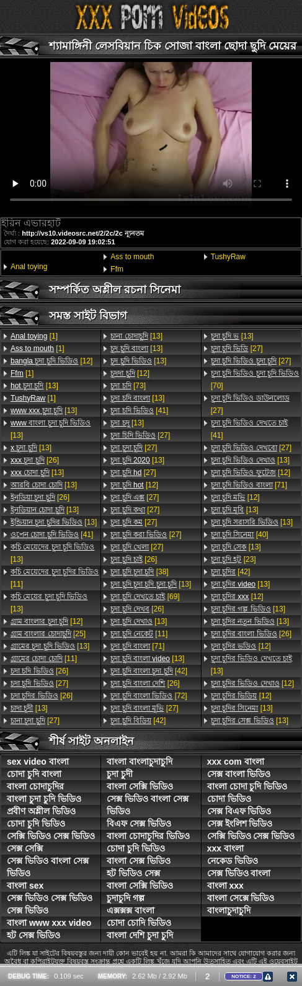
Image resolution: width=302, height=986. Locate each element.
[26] (35, 460)
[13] (34, 385)
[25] (48, 633)
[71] (137, 646)
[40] (240, 534)
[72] (148, 695)
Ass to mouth (132, 256)
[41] (52, 534)
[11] (55, 577)
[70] (255, 379)
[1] (34, 336)
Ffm (116, 269)
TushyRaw (228, 256)
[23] (233, 559)
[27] (39, 683)
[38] (139, 571)
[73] (128, 385)
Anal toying (29, 266)
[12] (51, 361)
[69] (144, 596)
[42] (148, 671)
